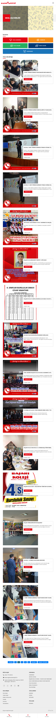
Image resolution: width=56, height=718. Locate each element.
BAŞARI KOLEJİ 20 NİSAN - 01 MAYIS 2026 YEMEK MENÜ (40, 679)
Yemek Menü (5, 703)
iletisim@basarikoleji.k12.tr (11, 677)
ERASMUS (31, 703)
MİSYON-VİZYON (32, 677)
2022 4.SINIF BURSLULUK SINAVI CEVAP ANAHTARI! (39, 681)
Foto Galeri (5, 693)
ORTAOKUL (31, 697)
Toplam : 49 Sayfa (43, 662)
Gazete (4, 699)
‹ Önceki (11, 662)
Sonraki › (34, 662)
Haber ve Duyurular (7, 697)
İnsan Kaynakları (33, 683)
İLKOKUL (30, 695)
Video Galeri (5, 695)
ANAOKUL (31, 693)
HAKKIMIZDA (31, 674)
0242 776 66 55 (9, 675)
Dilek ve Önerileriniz (33, 685)
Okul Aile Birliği (32, 687)
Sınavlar (5, 701)
